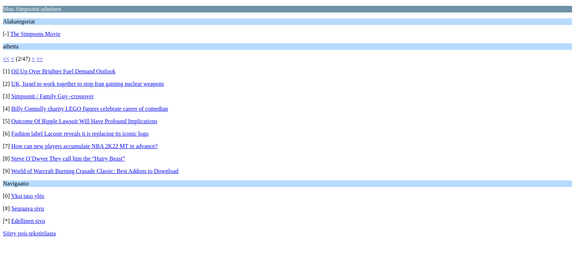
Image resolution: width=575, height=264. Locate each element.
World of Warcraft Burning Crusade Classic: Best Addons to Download (94, 171)
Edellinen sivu (28, 221)
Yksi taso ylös (27, 196)
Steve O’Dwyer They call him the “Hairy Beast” (68, 158)
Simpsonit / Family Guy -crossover (52, 96)
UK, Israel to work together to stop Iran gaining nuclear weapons (87, 84)
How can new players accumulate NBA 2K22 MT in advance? (84, 146)
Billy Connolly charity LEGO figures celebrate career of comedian (89, 109)
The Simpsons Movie (35, 34)
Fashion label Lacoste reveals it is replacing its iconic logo (80, 134)
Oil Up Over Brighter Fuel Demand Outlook (63, 71)
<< (6, 59)
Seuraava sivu (27, 208)
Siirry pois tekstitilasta (29, 233)
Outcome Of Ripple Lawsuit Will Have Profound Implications (84, 121)
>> (39, 59)
